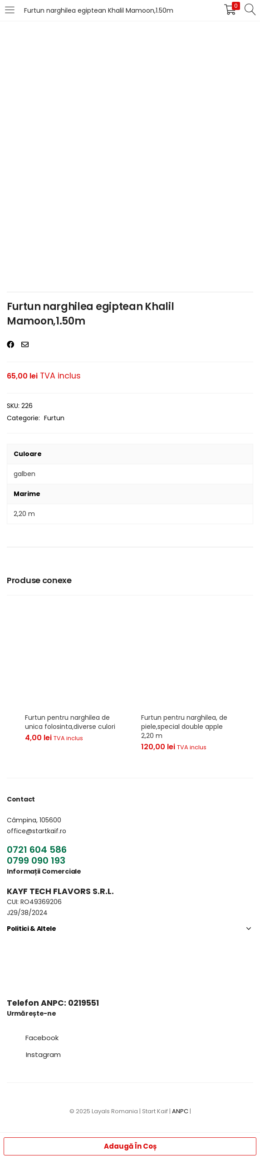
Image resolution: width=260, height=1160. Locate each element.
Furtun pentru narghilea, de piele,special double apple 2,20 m (184, 726)
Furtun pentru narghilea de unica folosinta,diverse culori (70, 722)
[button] (42, 1037)
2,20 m (24, 513)
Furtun (54, 418)
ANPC (180, 1111)
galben (24, 473)
